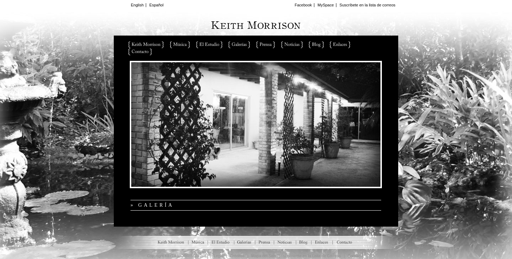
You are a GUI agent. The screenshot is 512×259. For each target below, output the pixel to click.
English (137, 5)
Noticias (292, 44)
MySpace (326, 5)
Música (180, 44)
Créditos (237, 256)
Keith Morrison (146, 44)
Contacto (140, 52)
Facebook (303, 5)
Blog (316, 44)
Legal (218, 256)
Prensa (265, 44)
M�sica (198, 242)
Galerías (239, 44)
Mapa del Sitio (263, 256)
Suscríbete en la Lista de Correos (312, 256)
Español (156, 5)
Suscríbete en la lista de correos (367, 5)
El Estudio (209, 44)
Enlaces (340, 44)
